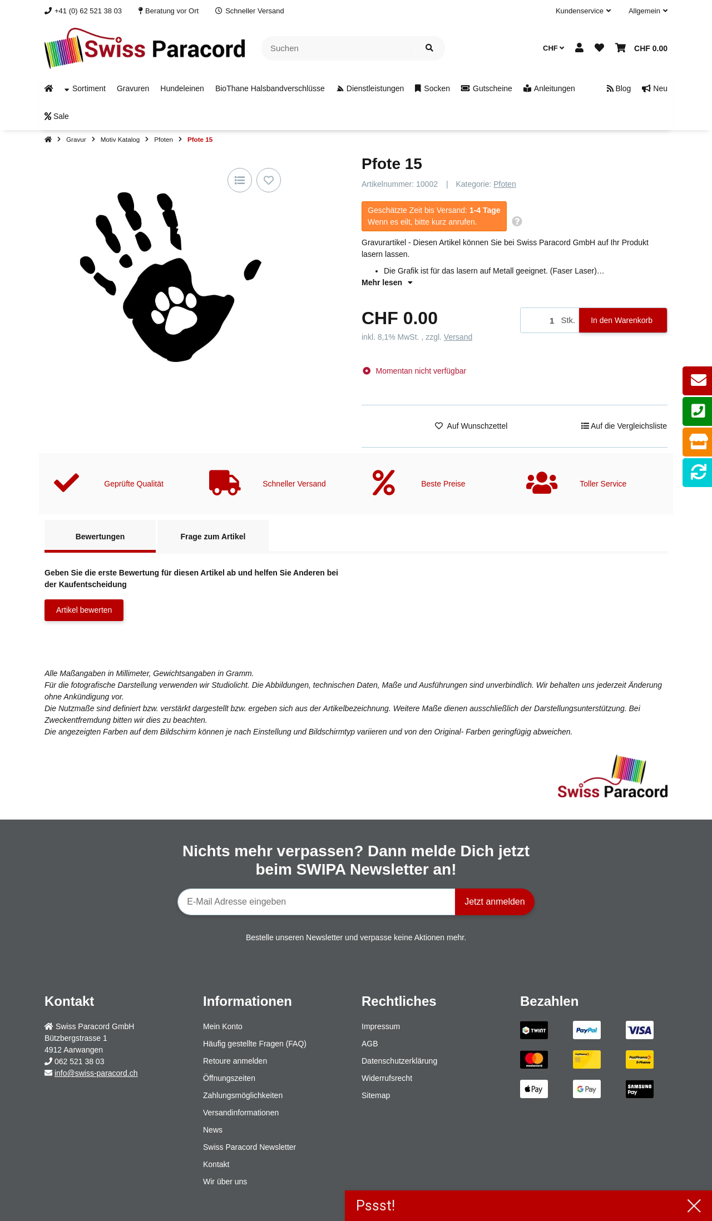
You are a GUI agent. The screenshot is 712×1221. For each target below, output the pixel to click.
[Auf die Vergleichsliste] (240, 180)
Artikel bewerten (84, 609)
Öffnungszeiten (229, 1078)
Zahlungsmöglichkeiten (243, 1095)
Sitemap (376, 1095)
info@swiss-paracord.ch (96, 1073)
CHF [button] (553, 48)
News (212, 1129)
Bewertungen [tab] (100, 536)
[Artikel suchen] (429, 48)
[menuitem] (49, 88)
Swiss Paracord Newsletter (249, 1147)
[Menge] (539, 320)
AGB (370, 1043)
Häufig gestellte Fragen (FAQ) (254, 1043)
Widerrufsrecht (387, 1078)
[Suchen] (337, 48)
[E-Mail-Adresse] (316, 902)
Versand (458, 336)
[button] (583, 11)
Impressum (381, 1026)
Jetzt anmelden (494, 901)
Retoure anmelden (235, 1060)
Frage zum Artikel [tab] (213, 536)
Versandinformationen (241, 1112)
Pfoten (504, 184)
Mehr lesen (387, 282)
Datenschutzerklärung (399, 1060)
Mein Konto (223, 1026)
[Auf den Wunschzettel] (268, 180)
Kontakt (216, 1164)
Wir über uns (225, 1181)
